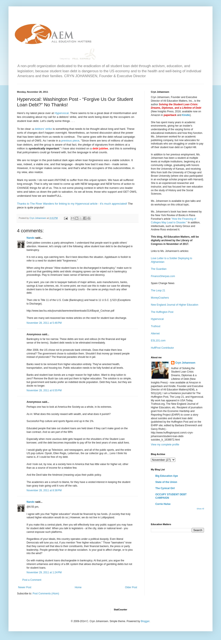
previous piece (70, 140)
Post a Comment (31, 579)
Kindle (186, 115)
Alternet (155, 333)
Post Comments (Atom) (46, 593)
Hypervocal (62, 113)
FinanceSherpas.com (163, 276)
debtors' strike (43, 128)
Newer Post (24, 587)
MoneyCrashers (160, 297)
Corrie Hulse (162, 504)
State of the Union (166, 482)
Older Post (131, 587)
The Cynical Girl (165, 488)
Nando (30, 237)
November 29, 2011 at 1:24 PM (44, 572)
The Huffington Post (162, 312)
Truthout (155, 326)
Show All (200, 509)
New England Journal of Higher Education (174, 304)
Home (78, 587)
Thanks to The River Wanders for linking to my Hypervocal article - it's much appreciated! (72, 203)
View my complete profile (165, 444)
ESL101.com (158, 340)
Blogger (145, 621)
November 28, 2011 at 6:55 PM (44, 390)
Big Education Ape (166, 475)
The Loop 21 (158, 290)
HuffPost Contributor (162, 347)
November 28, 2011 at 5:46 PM (44, 322)
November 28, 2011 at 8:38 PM (44, 490)
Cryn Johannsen (185, 362)
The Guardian (158, 268)
